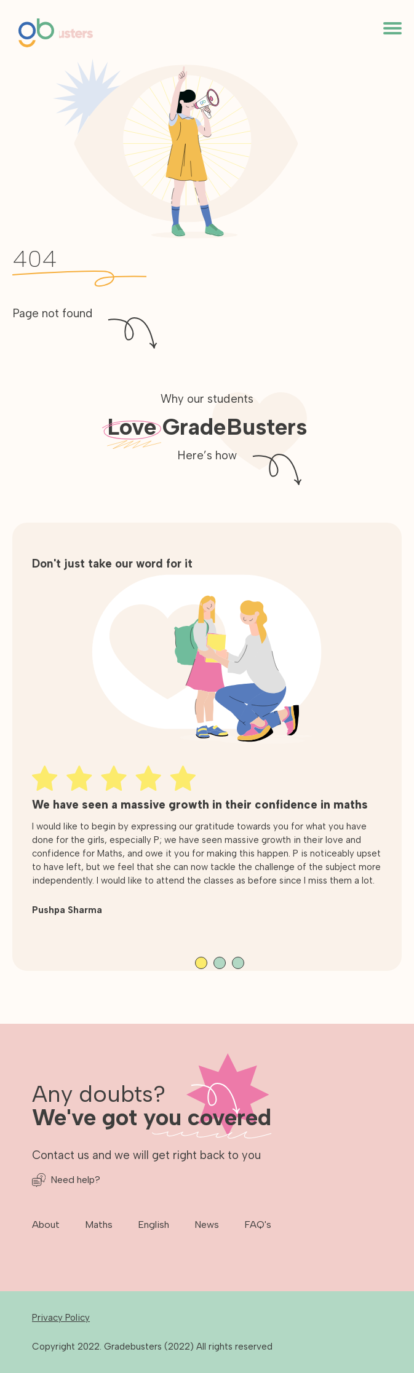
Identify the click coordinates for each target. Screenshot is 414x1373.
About (46, 1224)
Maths (99, 1224)
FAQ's (257, 1224)
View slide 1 (201, 963)
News (206, 1224)
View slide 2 (219, 963)
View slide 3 (238, 963)
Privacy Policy (61, 1317)
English (153, 1224)
